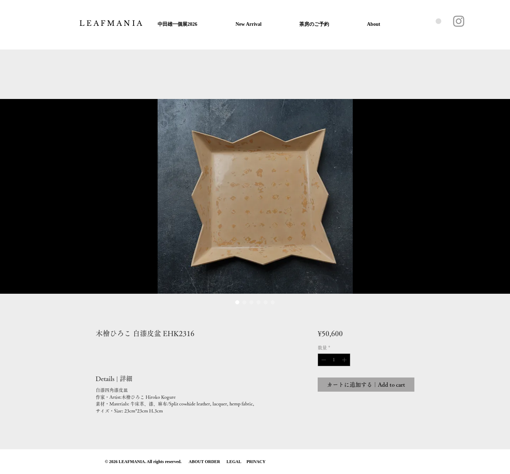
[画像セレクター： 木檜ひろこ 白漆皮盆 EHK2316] (237, 302)
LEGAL (234, 461)
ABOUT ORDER (205, 461)
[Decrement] (323, 360)
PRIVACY (256, 461)
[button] (438, 21)
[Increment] (345, 360)
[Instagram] (458, 21)
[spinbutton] (334, 360)
